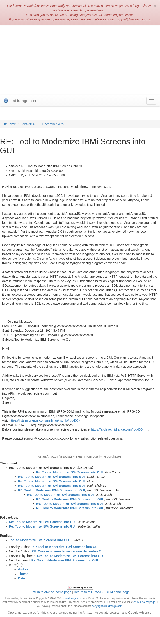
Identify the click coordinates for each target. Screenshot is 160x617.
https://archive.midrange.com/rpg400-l (117, 429)
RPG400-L (29, 124)
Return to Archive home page (50, 592)
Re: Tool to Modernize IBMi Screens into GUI (69, 472)
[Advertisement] (80, 61)
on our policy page (144, 602)
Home (9, 124)
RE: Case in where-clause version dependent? (66, 551)
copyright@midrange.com (107, 606)
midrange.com (73, 598)
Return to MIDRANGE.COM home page (102, 592)
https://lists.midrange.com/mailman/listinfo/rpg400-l (44, 420)
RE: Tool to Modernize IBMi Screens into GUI (51, 490)
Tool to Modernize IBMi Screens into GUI (39, 540)
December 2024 (53, 124)
